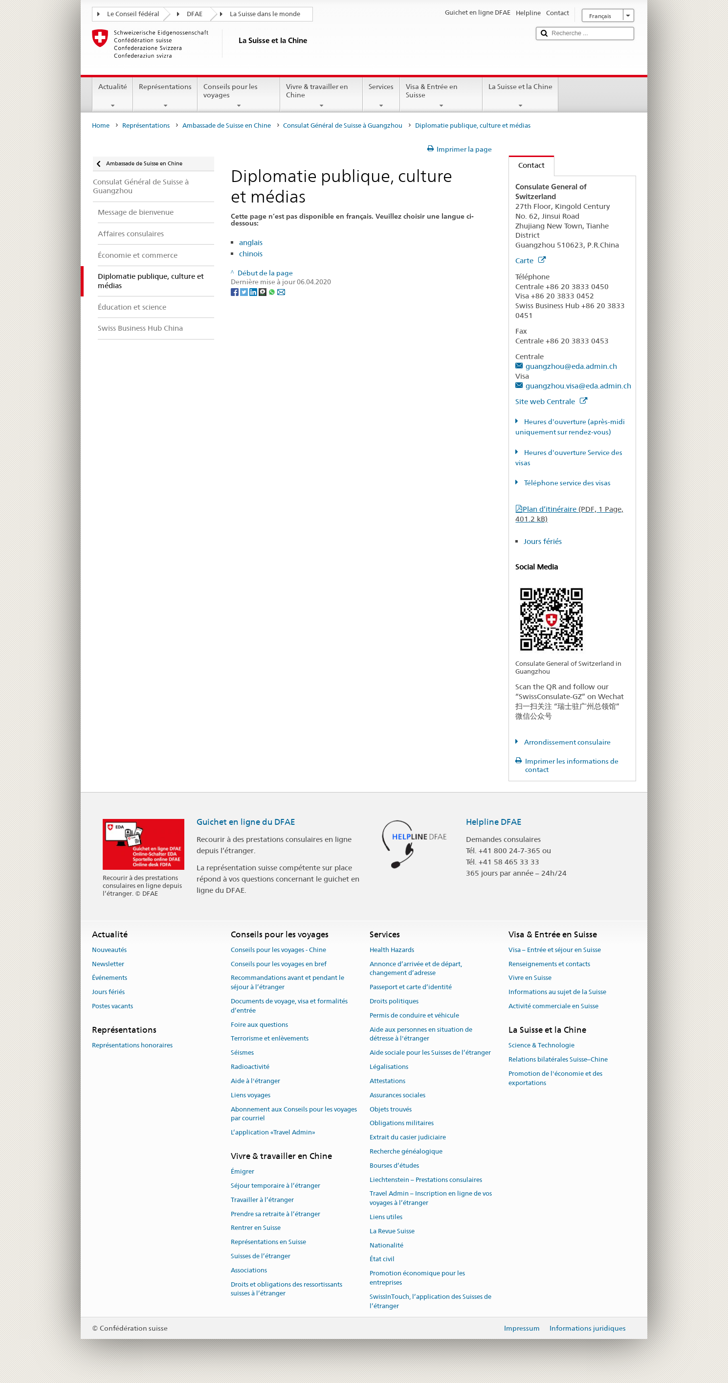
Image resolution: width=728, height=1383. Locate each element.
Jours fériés (543, 541)
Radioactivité (250, 1066)
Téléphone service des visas (567, 483)
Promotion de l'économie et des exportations (555, 1078)
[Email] (281, 291)
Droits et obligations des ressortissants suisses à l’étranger (286, 1289)
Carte (530, 260)
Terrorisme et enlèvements (270, 1039)
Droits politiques (394, 1001)
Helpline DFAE (494, 822)
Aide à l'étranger (255, 1081)
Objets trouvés (391, 1109)
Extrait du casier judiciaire (408, 1137)
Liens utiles (386, 1217)
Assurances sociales (397, 1095)
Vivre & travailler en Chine (321, 96)
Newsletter (108, 964)
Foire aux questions (259, 1024)
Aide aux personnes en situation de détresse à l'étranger (421, 1034)
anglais (251, 242)
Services (381, 96)
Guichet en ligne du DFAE (246, 822)
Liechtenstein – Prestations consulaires (426, 1179)
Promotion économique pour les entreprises (417, 1278)
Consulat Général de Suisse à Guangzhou (342, 125)
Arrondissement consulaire (567, 742)
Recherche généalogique (406, 1151)
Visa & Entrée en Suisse (441, 96)
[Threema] (263, 291)
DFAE (194, 14)
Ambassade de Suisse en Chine (226, 125)
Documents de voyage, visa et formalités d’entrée (289, 1006)
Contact (527, 165)
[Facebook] (235, 291)
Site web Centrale (551, 401)
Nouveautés (109, 949)
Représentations (165, 96)
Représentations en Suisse (268, 1242)
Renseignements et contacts (549, 964)
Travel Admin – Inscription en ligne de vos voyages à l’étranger (431, 1198)
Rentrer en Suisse (256, 1228)
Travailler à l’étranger (262, 1199)
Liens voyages (250, 1095)
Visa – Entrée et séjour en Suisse (554, 949)
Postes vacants (112, 1006)
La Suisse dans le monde (265, 14)
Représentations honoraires (132, 1045)
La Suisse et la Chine (520, 96)
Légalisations (389, 1066)
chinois (251, 253)
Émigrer (242, 1171)
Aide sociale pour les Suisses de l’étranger (430, 1053)
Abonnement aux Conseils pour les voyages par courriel (294, 1114)
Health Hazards (392, 949)
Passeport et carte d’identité (411, 987)
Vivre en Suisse (530, 978)
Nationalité (386, 1245)
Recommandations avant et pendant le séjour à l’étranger (287, 983)
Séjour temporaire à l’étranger (275, 1185)
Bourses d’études (394, 1165)
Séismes (242, 1053)
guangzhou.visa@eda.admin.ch (578, 385)
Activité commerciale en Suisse (553, 1006)
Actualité (112, 96)
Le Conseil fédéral (133, 14)
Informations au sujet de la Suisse (557, 992)
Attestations (387, 1081)
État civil (382, 1259)
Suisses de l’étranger (260, 1256)
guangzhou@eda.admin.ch (571, 366)
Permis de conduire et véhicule (414, 1015)
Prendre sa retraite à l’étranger (275, 1214)
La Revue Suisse (392, 1231)
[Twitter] (244, 291)
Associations (249, 1270)
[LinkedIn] (254, 291)
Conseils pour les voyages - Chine (278, 949)
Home (101, 125)
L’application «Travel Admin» (273, 1132)
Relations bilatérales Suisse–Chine (558, 1059)
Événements (109, 978)
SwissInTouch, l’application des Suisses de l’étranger (430, 1301)
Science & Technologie (541, 1045)
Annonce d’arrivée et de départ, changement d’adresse (416, 968)
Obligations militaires (402, 1123)
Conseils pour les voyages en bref (279, 964)
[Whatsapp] (272, 291)
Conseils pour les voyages (239, 96)
